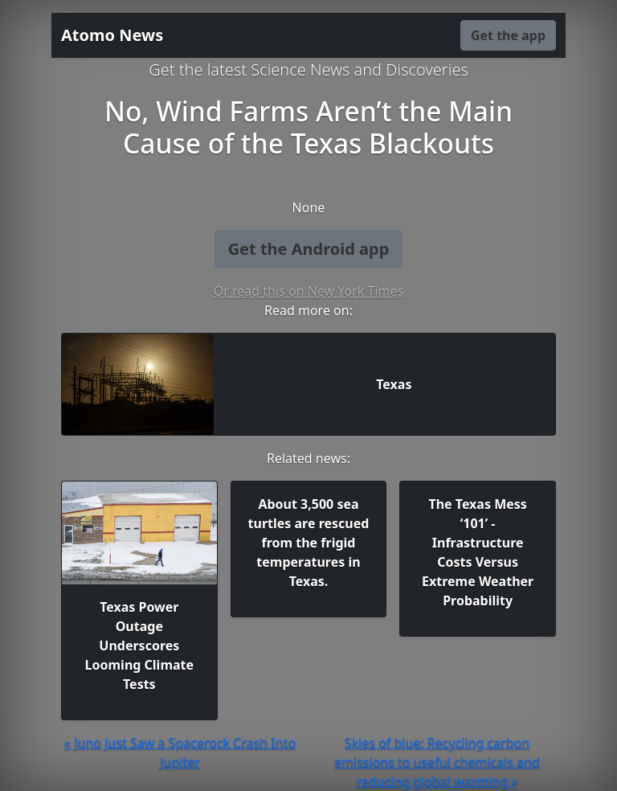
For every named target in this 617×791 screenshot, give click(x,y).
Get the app (508, 35)
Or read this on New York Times (308, 291)
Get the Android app (309, 249)
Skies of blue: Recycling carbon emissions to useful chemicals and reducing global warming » (437, 762)
